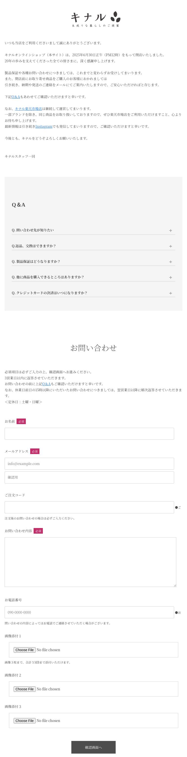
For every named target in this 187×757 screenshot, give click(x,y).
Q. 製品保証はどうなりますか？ (36, 261)
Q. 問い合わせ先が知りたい (33, 230)
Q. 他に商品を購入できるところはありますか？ (48, 276)
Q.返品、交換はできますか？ (34, 245)
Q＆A (15, 96)
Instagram (43, 126)
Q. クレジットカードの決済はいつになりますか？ (50, 292)
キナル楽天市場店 (28, 108)
